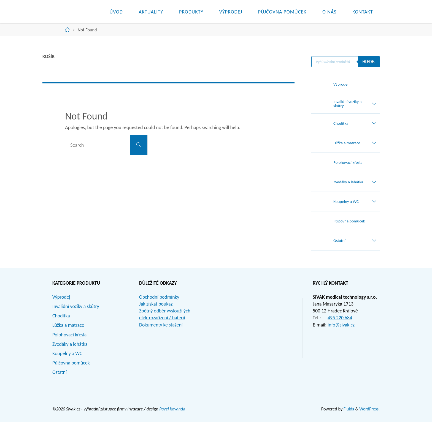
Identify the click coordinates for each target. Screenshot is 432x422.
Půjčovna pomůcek (71, 363)
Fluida (348, 409)
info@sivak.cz (341, 325)
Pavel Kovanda (172, 409)
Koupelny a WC (67, 353)
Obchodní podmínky (159, 297)
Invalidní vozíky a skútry (76, 306)
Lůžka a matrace (68, 325)
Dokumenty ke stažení (161, 325)
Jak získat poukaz (156, 304)
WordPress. (369, 409)
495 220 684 (340, 318)
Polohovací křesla (69, 335)
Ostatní (59, 372)
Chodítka (61, 316)
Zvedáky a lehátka (70, 344)
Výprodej (61, 297)
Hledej (369, 61)
